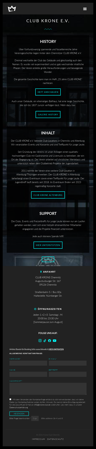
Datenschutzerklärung (18, 407)
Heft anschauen (48, 92)
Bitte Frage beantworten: (20, 418)
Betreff (53, 370)
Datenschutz (55, 439)
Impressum (38, 439)
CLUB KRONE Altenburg (48, 195)
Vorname (15, 359)
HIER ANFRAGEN (56, 349)
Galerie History (48, 114)
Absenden (19, 414)
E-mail (53, 359)
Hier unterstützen (48, 245)
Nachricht (16, 381)
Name (12, 370)
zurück (48, 259)
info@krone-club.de (42, 405)
